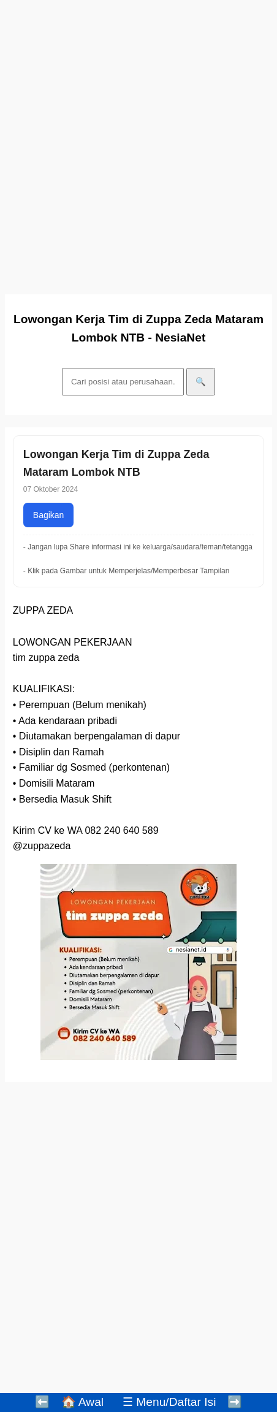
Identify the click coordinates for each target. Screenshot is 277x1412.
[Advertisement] (138, 143)
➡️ (234, 1401)
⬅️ (42, 1401)
